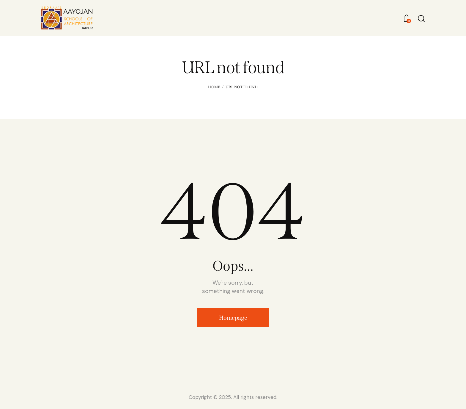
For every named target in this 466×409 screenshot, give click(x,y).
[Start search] (421, 18)
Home (214, 87)
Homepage (233, 317)
